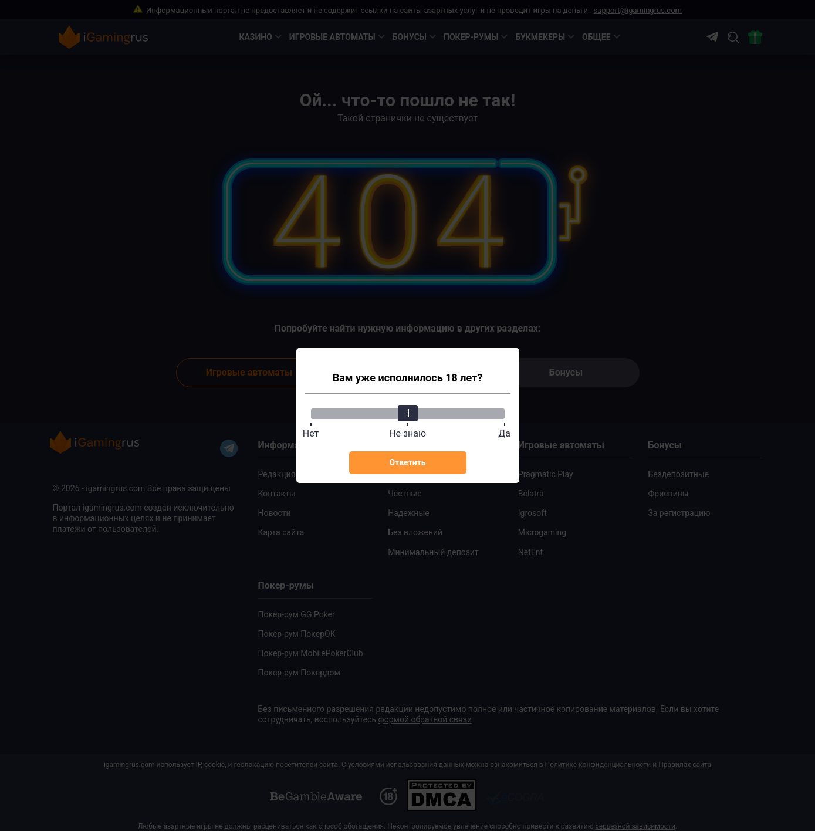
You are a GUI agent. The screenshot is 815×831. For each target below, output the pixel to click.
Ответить (407, 462)
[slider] (408, 413)
